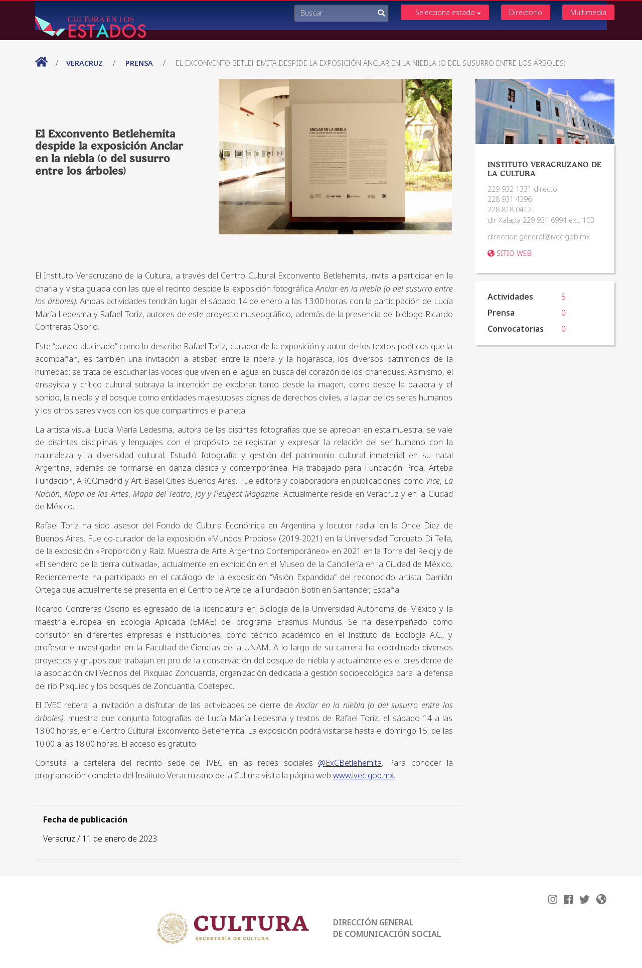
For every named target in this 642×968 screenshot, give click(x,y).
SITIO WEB (510, 253)
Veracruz (85, 63)
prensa (139, 63)
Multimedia (588, 12)
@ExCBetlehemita (350, 762)
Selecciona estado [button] (448, 12)
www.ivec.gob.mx (363, 775)
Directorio (525, 12)
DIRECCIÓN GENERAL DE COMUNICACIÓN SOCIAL (387, 928)
